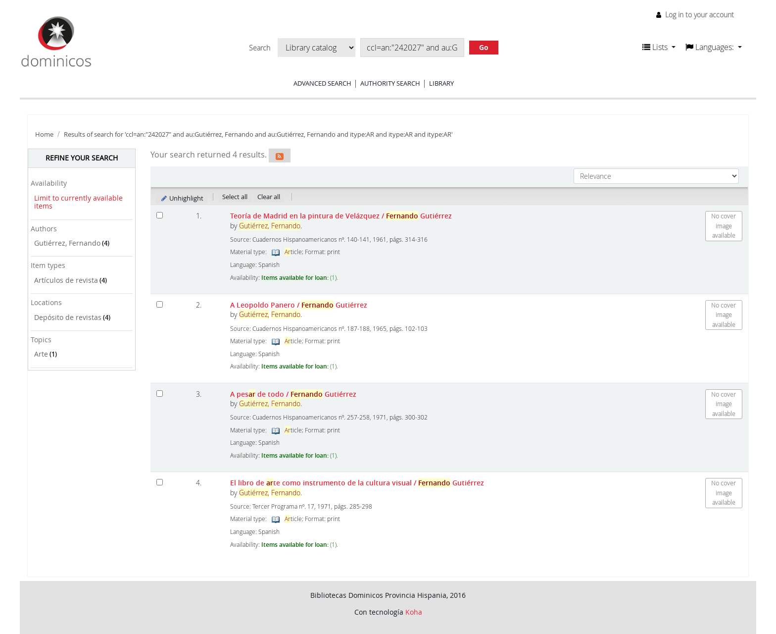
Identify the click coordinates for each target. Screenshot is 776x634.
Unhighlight (182, 198)
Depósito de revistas (67, 317)
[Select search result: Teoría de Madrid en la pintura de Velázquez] (159, 215)
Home (44, 134)
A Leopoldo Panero (298, 305)
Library (441, 83)
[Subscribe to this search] (280, 155)
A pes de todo (293, 394)
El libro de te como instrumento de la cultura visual (357, 482)
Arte (41, 354)
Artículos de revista (66, 280)
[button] (659, 47)
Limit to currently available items (78, 202)
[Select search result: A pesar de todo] (159, 393)
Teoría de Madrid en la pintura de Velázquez (341, 215)
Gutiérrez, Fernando (67, 243)
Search (259, 48)
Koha (413, 612)
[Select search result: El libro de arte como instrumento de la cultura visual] (159, 482)
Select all (234, 196)
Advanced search (322, 83)
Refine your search (82, 157)
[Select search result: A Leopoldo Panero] (159, 304)
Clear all (268, 196)
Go (483, 47)
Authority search (390, 83)
